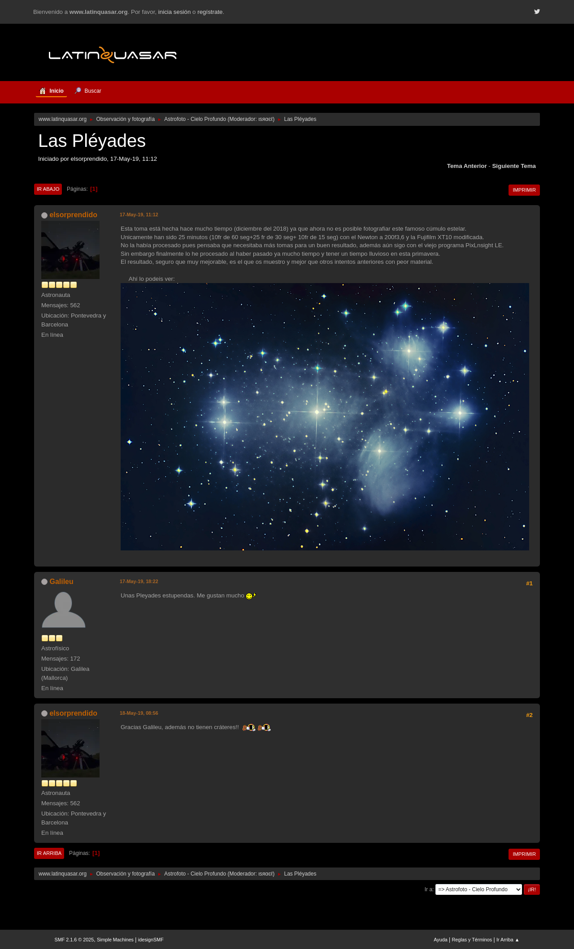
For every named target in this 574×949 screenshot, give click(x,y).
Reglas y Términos (472, 939)
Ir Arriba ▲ (507, 939)
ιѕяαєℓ (265, 119)
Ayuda (440, 939)
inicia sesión (174, 12)
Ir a (428, 889)
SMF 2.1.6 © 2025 (74, 939)
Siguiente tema (514, 166)
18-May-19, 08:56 (139, 713)
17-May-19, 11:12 (139, 214)
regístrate (209, 12)
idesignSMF (151, 939)
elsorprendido (73, 215)
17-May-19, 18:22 (139, 581)
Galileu (61, 581)
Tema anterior (467, 166)
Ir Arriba (49, 853)
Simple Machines (115, 939)
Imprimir (524, 190)
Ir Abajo (48, 189)
